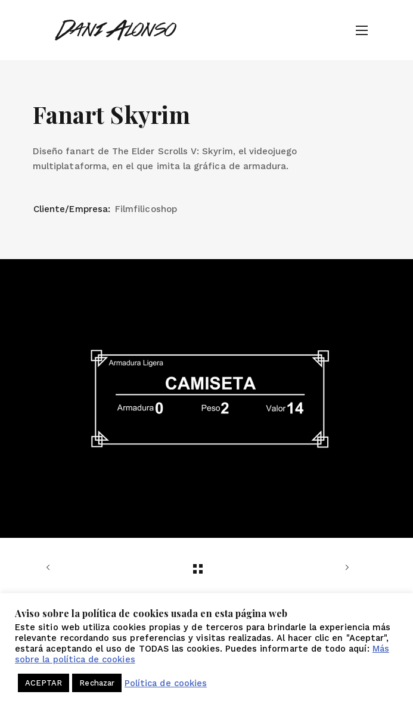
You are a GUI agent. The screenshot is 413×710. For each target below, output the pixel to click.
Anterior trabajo (50, 567)
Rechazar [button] (96, 682)
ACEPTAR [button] (43, 682)
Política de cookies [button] (166, 683)
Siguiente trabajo (344, 567)
